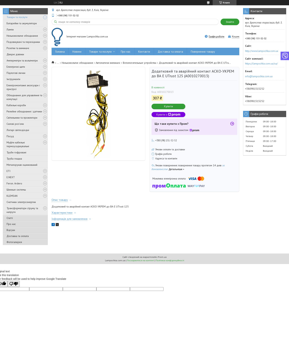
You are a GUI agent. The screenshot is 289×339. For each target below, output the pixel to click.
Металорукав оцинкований (22, 164)
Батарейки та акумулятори (22, 23)
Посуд (10, 136)
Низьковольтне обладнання (22, 35)
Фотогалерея (14, 242)
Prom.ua (162, 257)
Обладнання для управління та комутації (24, 97)
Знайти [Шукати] (230, 21)
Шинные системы (16, 189)
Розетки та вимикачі (18, 48)
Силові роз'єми (15, 124)
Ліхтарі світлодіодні (18, 130)
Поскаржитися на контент (140, 260)
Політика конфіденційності (170, 260)
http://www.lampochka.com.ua (261, 51)
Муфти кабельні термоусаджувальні (18, 144)
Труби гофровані (16, 152)
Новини (76, 51)
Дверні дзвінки (15, 54)
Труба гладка (14, 158)
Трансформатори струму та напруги (22, 210)
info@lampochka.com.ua (258, 76)
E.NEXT (11, 177)
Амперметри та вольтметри (22, 60)
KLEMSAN (12, 195)
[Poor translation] (14, 284)
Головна (60, 51)
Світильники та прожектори (22, 117)
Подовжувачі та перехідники (23, 42)
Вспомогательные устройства (139, 62)
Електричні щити (16, 66)
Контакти (144, 51)
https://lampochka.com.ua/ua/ (261, 63)
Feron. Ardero (14, 183)
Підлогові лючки (16, 73)
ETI (8, 171)
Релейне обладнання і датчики (24, 111)
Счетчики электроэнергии (21, 202)
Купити (168, 106)
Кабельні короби (16, 105)
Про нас (11, 224)
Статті (10, 218)
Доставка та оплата (18, 236)
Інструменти (13, 79)
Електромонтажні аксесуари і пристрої (23, 87)
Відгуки (11, 230)
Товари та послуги (17, 17)
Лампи (10, 29)
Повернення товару (203, 51)
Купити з (168, 114)
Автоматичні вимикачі (108, 62)
